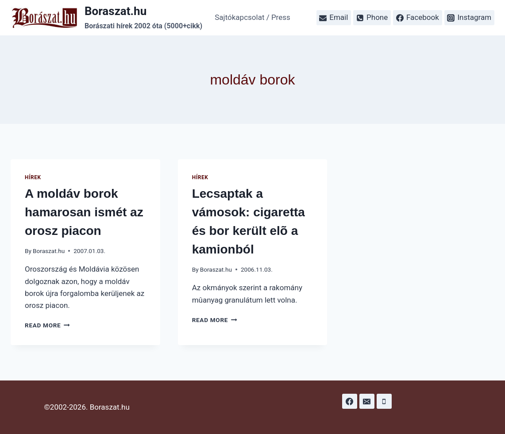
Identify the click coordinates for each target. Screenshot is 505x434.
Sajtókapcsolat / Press (252, 17)
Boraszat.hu (49, 250)
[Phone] (384, 401)
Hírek (33, 177)
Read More (47, 325)
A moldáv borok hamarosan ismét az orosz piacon (84, 212)
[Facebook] (349, 401)
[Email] (366, 401)
